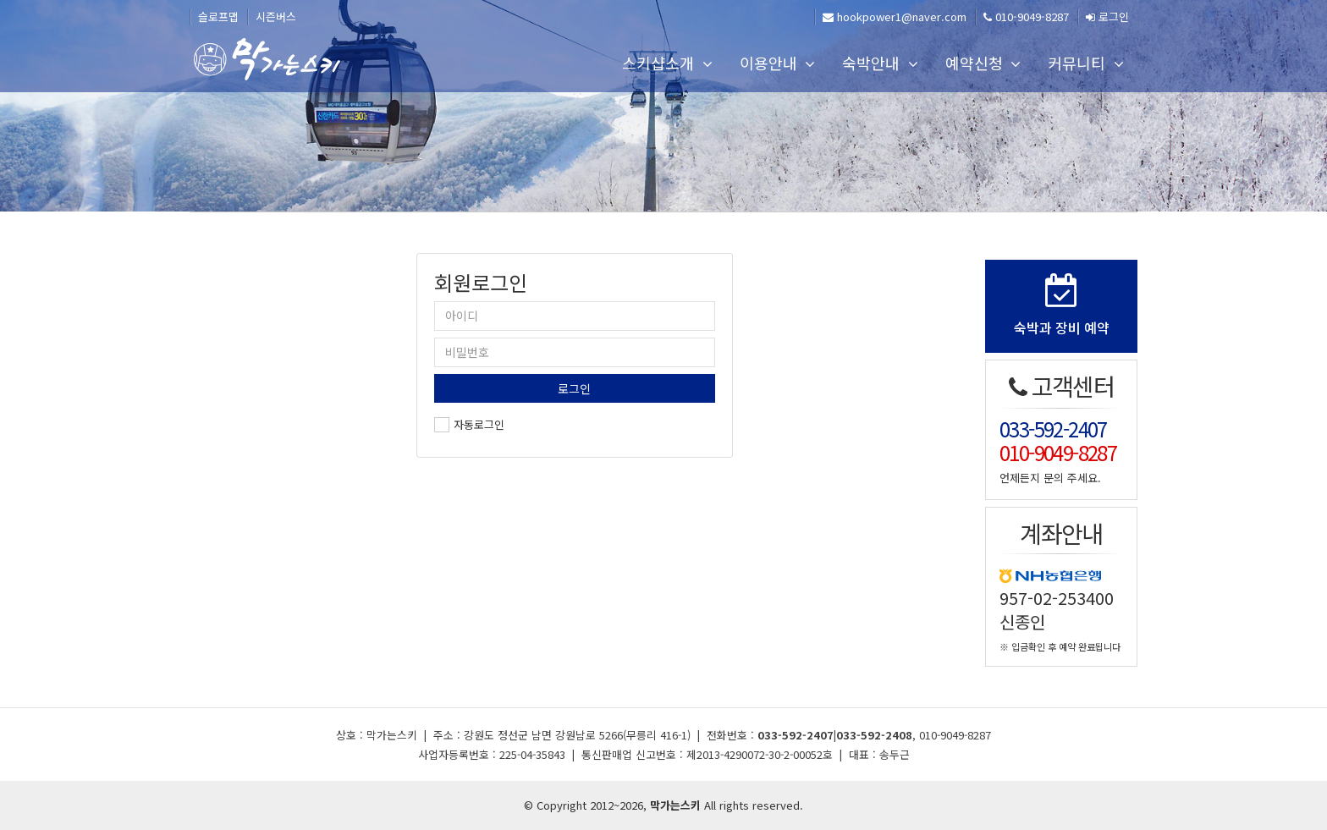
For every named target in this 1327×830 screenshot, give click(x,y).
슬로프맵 (218, 16)
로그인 (1107, 16)
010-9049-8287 (1026, 16)
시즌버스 (276, 16)
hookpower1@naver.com (894, 16)
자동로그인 (479, 424)
